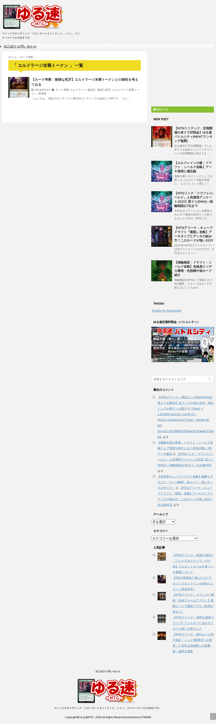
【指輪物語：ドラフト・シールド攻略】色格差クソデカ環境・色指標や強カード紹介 (193, 268)
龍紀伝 (92, 90)
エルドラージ (78, 90)
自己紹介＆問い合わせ (20, 46)
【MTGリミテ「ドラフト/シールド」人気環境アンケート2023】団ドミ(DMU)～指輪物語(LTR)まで (194, 199)
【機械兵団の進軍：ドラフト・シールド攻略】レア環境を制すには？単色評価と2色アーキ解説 (185, 448)
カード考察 (62, 90)
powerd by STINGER (138, 717)
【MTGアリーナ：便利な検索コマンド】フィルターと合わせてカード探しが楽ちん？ (193, 623)
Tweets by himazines (166, 311)
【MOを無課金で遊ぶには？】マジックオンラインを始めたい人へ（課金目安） (193, 583)
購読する (160, 109)
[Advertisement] (182, 77)
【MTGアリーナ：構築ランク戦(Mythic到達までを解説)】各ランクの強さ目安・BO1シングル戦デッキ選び (186, 402)
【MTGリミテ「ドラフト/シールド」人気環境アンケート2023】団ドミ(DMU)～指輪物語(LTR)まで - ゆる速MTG (186, 459)
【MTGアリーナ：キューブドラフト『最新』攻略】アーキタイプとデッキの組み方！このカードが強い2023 (193, 234)
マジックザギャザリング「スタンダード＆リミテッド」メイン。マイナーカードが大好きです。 (108, 708)
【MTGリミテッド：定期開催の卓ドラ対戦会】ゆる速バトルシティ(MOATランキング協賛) (193, 134)
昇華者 (42, 93)
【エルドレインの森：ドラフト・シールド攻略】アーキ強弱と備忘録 (193, 167)
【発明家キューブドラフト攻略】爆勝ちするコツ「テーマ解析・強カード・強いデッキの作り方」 (185, 482)
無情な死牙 (104, 90)
